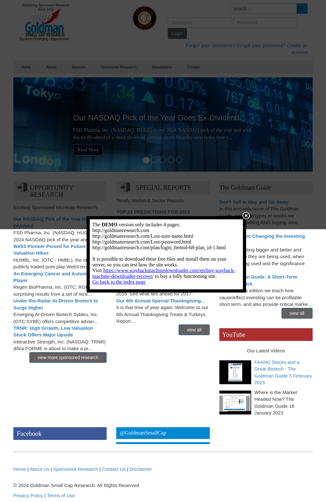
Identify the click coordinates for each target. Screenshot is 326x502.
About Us (39, 469)
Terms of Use (61, 495)
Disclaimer (141, 469)
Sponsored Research (75, 469)
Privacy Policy (28, 495)
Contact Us (114, 469)
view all (194, 329)
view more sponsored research (68, 357)
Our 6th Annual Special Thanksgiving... (160, 300)
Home (19, 469)
